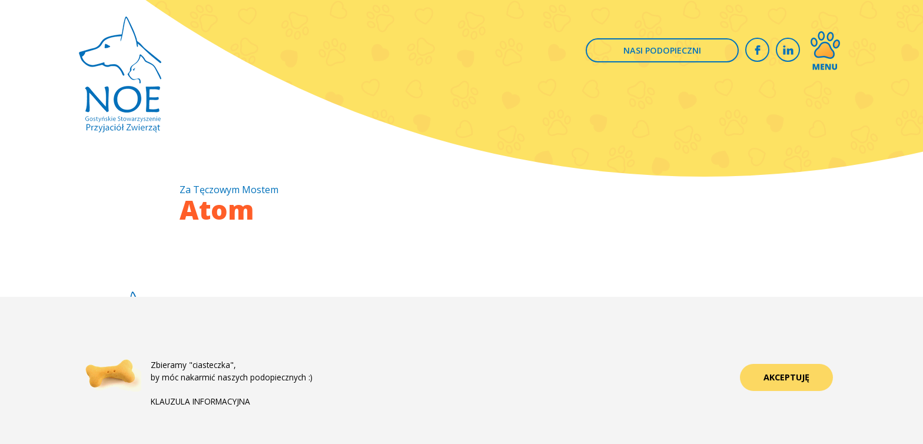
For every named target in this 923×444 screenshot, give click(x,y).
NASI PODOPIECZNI (662, 50)
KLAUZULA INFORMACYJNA (200, 401)
